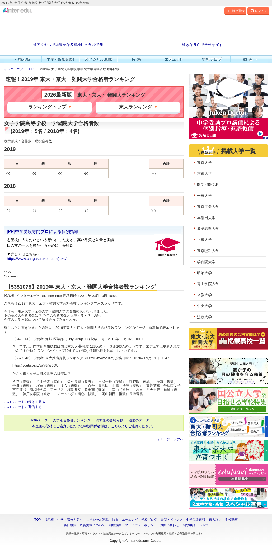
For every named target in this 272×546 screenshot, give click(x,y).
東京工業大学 (208, 207)
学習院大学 (206, 262)
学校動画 (231, 519)
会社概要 (70, 525)
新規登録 (235, 11)
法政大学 (204, 317)
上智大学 (204, 240)
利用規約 (115, 525)
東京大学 (204, 162)
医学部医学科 (208, 184)
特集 (136, 59)
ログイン (258, 11)
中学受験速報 (195, 519)
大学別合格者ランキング (72, 420)
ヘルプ (203, 525)
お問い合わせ (169, 525)
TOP (37, 519)
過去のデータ (139, 420)
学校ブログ (212, 59)
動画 (249, 59)
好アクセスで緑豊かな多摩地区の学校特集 (68, 45)
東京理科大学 (208, 251)
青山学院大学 (208, 284)
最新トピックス (172, 519)
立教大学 (204, 295)
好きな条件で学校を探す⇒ (204, 45)
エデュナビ (174, 59)
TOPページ (39, 420)
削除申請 (189, 525)
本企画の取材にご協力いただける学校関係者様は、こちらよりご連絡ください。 (94, 426)
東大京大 (215, 519)
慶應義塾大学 (208, 228)
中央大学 (204, 306)
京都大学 (204, 173)
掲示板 (23, 59)
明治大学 (204, 273)
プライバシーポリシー (141, 525)
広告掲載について (92, 525)
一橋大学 (204, 195)
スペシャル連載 (98, 59)
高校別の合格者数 (109, 420)
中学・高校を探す (60, 59)
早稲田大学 (206, 218)
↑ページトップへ (171, 439)
